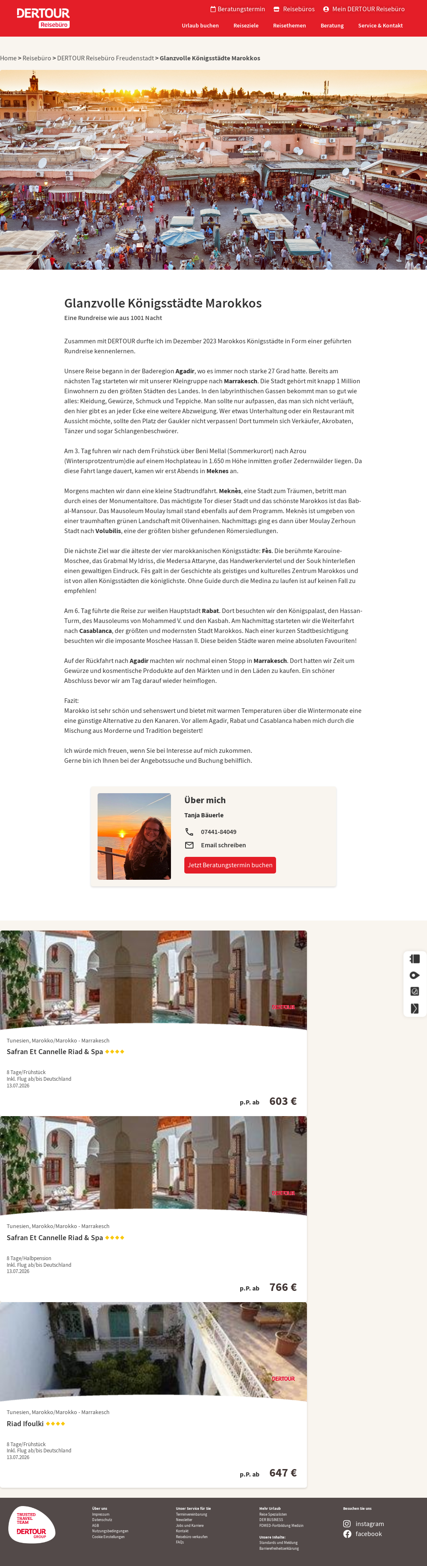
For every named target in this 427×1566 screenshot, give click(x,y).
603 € (283, 1100)
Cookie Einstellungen (108, 1536)
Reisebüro (37, 58)
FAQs (180, 1542)
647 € (283, 1472)
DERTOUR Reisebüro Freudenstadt (105, 58)
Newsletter (184, 1519)
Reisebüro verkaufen (192, 1536)
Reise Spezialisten (273, 1514)
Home (9, 58)
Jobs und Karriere (189, 1525)
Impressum (100, 1514)
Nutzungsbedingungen (110, 1531)
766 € (283, 1286)
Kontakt (182, 1531)
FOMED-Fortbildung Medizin (281, 1525)
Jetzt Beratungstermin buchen (230, 865)
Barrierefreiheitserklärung (279, 1548)
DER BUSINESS (271, 1519)
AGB (95, 1525)
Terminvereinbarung (191, 1514)
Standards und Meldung (278, 1542)
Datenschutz (102, 1519)
